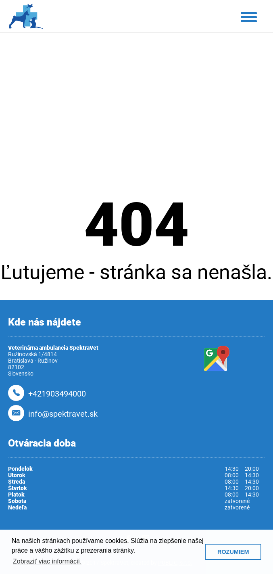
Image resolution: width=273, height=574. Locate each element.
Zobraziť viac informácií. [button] (47, 561)
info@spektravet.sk (63, 414)
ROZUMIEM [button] (233, 552)
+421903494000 (57, 394)
